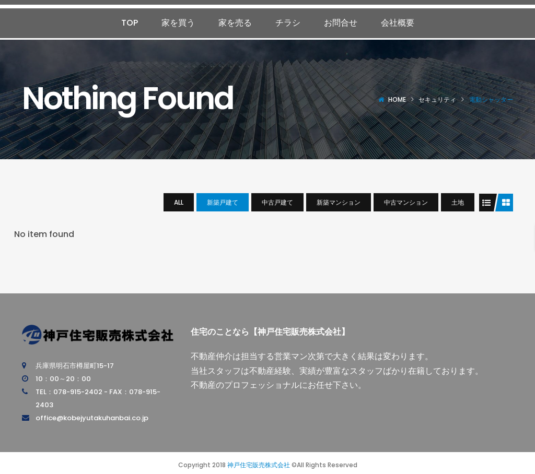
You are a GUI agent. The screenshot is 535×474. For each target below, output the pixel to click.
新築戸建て (222, 202)
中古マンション (406, 202)
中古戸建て (277, 202)
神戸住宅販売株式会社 (258, 464)
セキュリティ (437, 99)
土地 (457, 202)
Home (397, 99)
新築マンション (338, 202)
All (178, 202)
